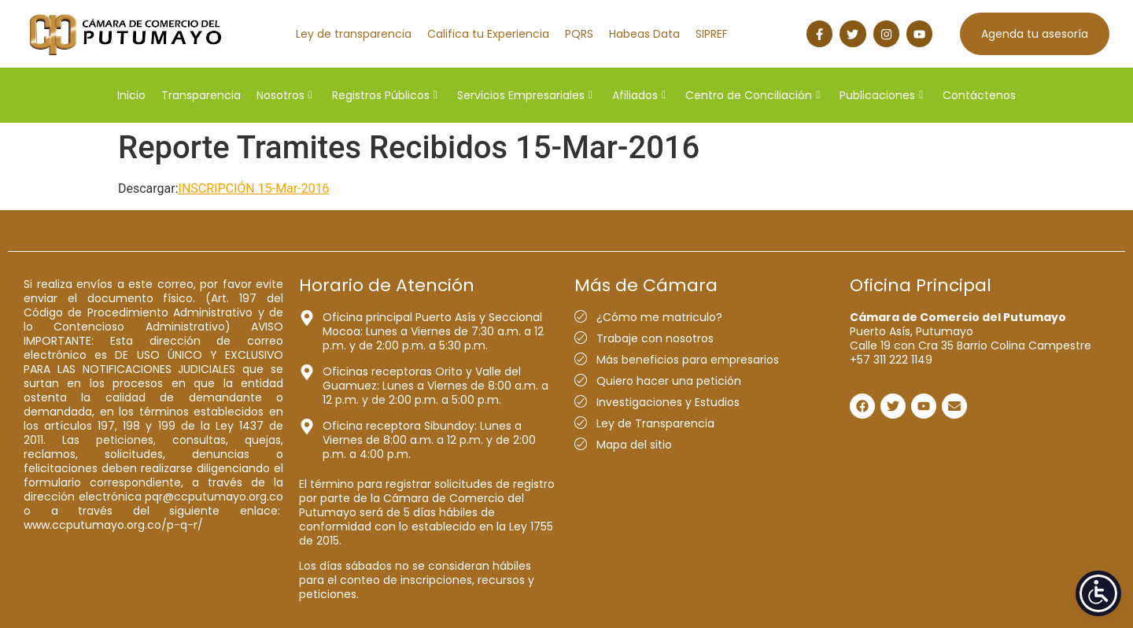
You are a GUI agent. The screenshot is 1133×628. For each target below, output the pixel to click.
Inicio (131, 95)
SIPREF (712, 34)
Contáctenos (979, 95)
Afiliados (639, 95)
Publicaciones (881, 95)
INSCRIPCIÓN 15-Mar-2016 (254, 188)
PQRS (579, 34)
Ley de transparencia (353, 34)
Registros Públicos (384, 95)
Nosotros (284, 95)
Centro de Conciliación (752, 95)
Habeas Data (644, 34)
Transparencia (201, 95)
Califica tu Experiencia (488, 34)
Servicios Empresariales (524, 95)
